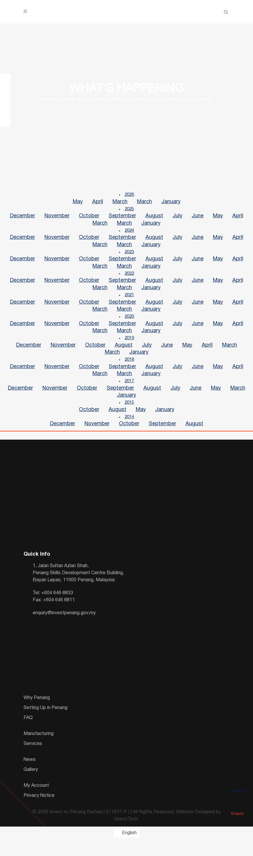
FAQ (28, 734)
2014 (129, 433)
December (22, 218)
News (30, 776)
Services (33, 760)
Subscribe (237, 783)
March (120, 202)
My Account (36, 802)
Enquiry (237, 805)
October (89, 218)
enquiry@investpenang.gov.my (64, 629)
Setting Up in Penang (45, 724)
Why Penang (37, 714)
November (57, 218)
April (97, 202)
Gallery (31, 786)
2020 (129, 325)
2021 (129, 302)
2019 (129, 348)
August (154, 218)
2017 (129, 394)
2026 (129, 195)
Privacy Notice (39, 812)
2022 (129, 279)
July (177, 218)
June (198, 218)
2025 (129, 210)
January (171, 202)
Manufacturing (39, 750)
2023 (129, 256)
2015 (129, 417)
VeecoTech (126, 836)
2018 (129, 371)
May (78, 202)
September (122, 218)
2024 (129, 233)
